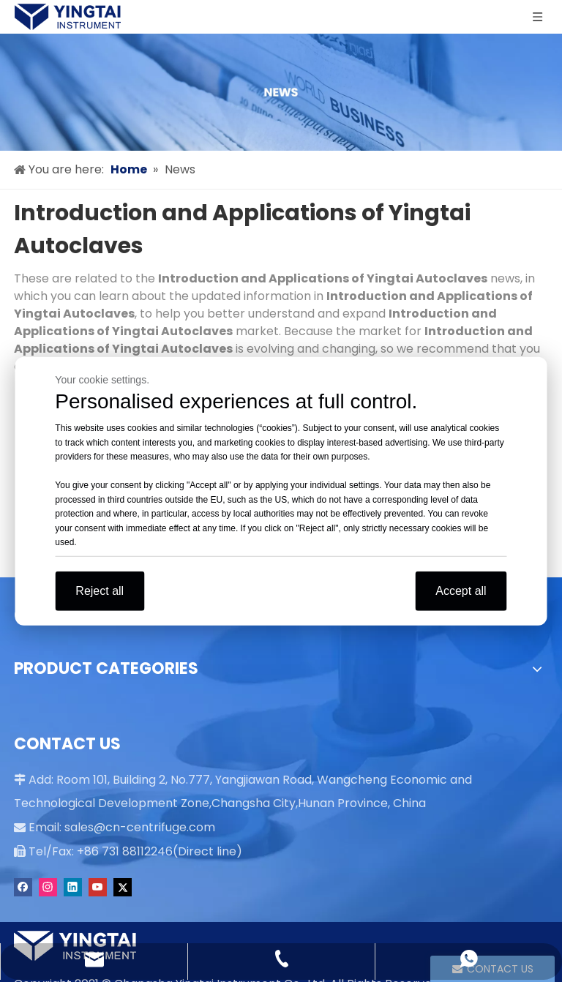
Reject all (99, 590)
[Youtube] (98, 887)
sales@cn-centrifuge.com (139, 827)
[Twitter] (122, 887)
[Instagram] (48, 887)
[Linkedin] (73, 887)
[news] (281, 92)
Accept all (460, 590)
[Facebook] (23, 887)
